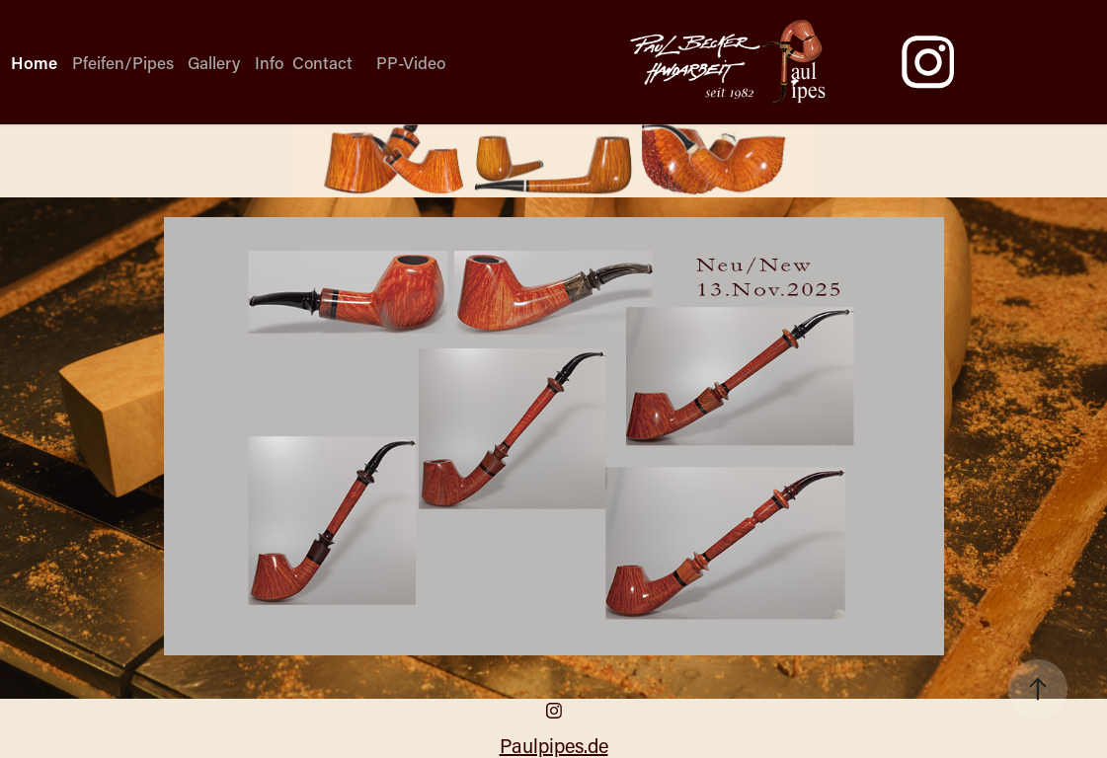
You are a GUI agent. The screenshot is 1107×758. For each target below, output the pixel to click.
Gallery (214, 62)
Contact (322, 62)
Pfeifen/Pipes (123, 62)
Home (34, 62)
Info (269, 62)
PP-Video (410, 62)
